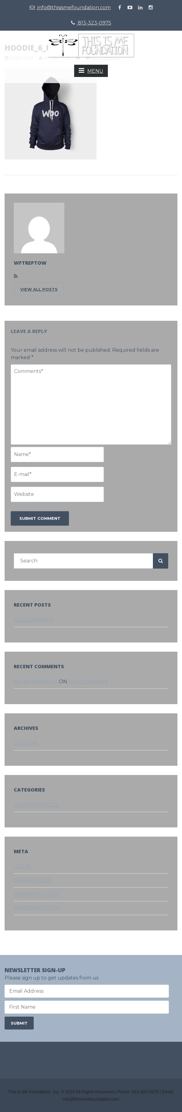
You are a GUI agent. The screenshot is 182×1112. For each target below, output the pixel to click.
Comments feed (36, 894)
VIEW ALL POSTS (39, 289)
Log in (23, 866)
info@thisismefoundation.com (70, 7)
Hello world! (33, 620)
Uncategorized (36, 805)
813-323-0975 (91, 23)
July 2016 (26, 743)
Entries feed (32, 880)
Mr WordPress (36, 681)
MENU (91, 70)
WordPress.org (37, 908)
